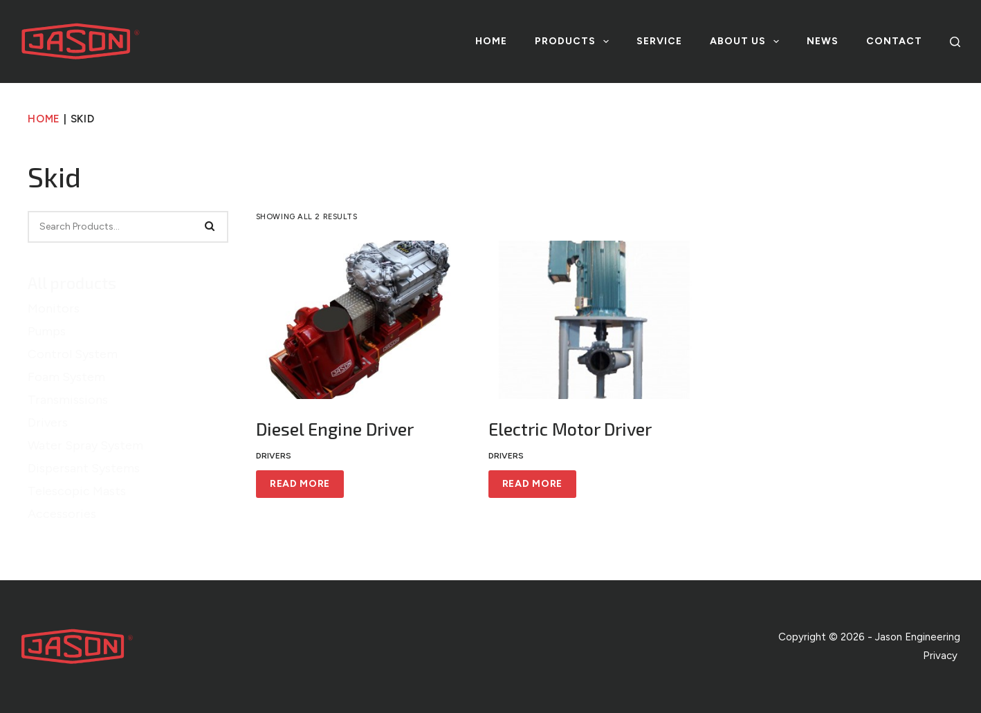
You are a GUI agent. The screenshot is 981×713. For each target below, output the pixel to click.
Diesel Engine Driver (335, 428)
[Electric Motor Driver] (594, 320)
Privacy (941, 655)
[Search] (955, 42)
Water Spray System (85, 445)
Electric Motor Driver (570, 428)
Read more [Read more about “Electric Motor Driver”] (532, 484)
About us (747, 41)
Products (574, 41)
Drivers (48, 422)
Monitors (54, 308)
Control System (73, 354)
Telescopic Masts (77, 491)
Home (491, 41)
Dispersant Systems (84, 468)
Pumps (47, 331)
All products (72, 283)
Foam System (66, 377)
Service (659, 41)
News (822, 41)
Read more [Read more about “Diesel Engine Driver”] (300, 484)
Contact (894, 41)
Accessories (62, 513)
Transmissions (68, 399)
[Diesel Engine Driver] (362, 320)
